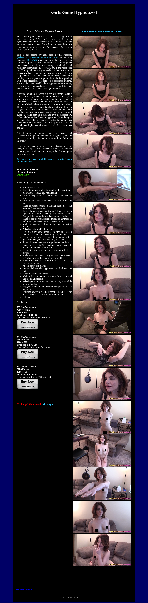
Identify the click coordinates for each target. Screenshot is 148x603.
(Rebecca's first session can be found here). (37, 57)
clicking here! (50, 404)
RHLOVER (32, 60)
